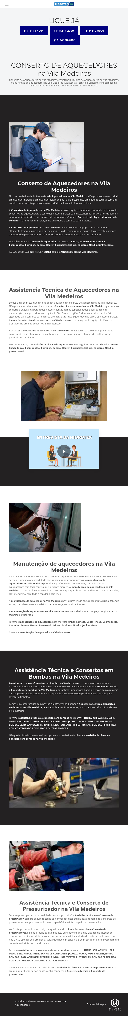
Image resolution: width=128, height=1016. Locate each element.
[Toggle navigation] (7, 4)
